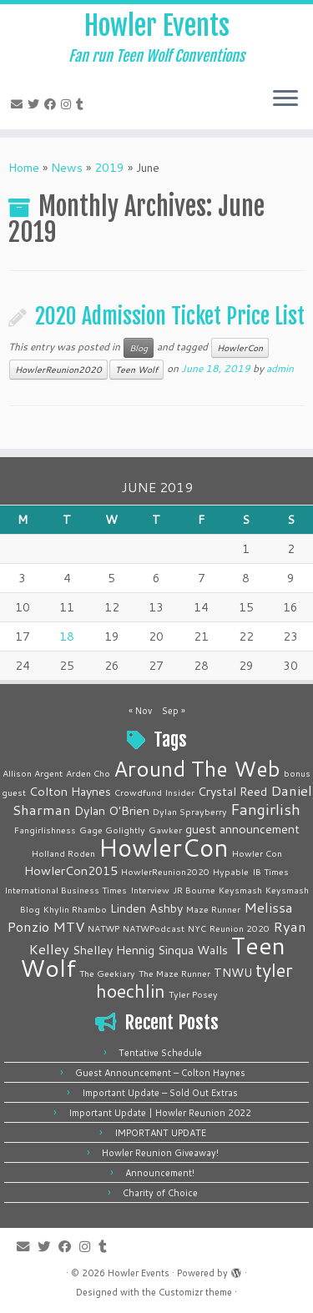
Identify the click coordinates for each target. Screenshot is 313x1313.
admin (280, 368)
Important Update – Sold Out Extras (160, 1092)
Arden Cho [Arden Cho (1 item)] (88, 773)
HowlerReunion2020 (58, 369)
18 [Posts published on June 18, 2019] (66, 636)
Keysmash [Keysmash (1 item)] (240, 889)
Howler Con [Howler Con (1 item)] (257, 853)
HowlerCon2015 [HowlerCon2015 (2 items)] (71, 870)
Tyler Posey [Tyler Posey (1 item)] (193, 994)
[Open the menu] (285, 99)
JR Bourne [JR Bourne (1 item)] (194, 889)
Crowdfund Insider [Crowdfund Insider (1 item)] (154, 792)
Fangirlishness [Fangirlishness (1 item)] (45, 829)
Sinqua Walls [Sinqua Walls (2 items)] (193, 949)
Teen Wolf (136, 369)
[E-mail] (19, 104)
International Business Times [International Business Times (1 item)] (65, 889)
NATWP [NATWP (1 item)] (103, 928)
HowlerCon (240, 348)
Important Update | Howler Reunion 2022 (159, 1112)
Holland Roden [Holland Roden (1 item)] (63, 853)
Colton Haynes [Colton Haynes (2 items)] (70, 791)
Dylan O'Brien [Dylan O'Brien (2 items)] (111, 810)
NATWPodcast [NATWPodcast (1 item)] (153, 928)
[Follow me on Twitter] (36, 104)
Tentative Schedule (160, 1052)
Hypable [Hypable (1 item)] (231, 871)
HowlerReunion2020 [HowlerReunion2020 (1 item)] (165, 871)
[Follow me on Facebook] (52, 104)
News (67, 167)
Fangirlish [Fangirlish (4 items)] (265, 809)
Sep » (173, 710)
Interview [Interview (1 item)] (149, 889)
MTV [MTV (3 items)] (68, 926)
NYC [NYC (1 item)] (197, 928)
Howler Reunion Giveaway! (160, 1153)
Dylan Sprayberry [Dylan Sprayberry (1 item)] (190, 811)
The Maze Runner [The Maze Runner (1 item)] (174, 973)
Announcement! (159, 1173)
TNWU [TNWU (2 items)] (233, 972)
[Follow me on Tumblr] (82, 104)
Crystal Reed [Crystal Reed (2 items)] (232, 791)
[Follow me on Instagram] (68, 104)
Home (23, 167)
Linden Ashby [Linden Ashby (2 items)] (146, 908)
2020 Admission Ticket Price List (170, 316)
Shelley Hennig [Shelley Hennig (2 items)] (113, 949)
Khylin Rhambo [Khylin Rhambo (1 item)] (75, 909)
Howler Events (157, 25)
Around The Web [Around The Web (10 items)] (197, 768)
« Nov (140, 710)
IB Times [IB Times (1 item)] (270, 871)
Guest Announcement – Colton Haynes (160, 1072)
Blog (138, 348)
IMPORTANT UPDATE (160, 1132)
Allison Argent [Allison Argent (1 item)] (33, 773)
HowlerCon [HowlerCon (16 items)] (163, 847)
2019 (109, 167)
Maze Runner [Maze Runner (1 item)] (213, 909)
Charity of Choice (160, 1193)
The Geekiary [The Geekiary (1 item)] (107, 973)
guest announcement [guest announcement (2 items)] (242, 829)
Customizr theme (195, 1292)
